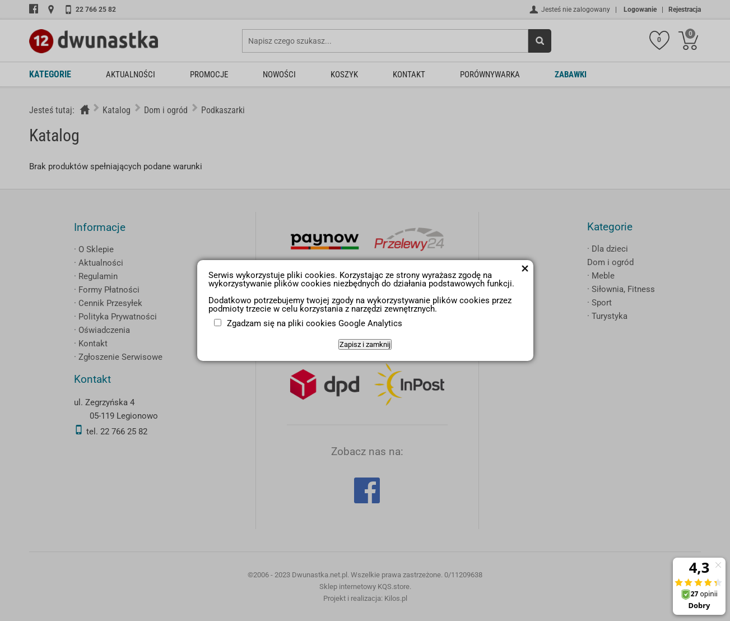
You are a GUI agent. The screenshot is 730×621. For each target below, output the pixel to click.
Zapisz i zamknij (365, 344)
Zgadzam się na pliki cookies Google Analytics (314, 323)
